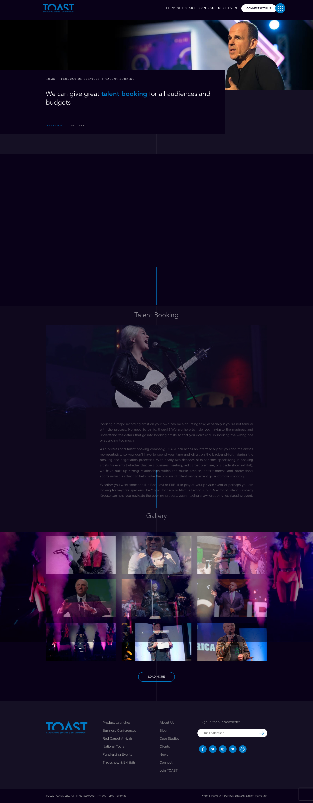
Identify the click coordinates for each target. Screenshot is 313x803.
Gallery (77, 125)
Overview (54, 125)
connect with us (259, 8)
